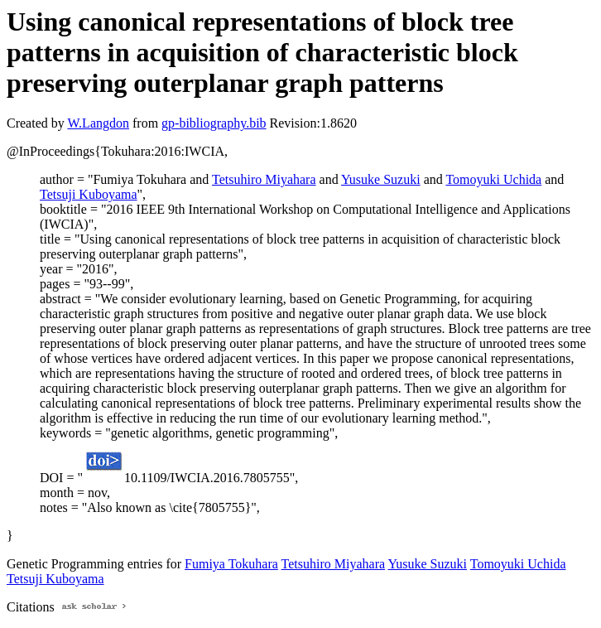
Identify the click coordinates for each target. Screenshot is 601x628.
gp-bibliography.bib (214, 123)
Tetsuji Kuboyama (88, 194)
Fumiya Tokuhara (231, 564)
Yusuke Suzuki (381, 179)
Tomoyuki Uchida (493, 179)
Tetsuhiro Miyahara (264, 179)
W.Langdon (98, 123)
